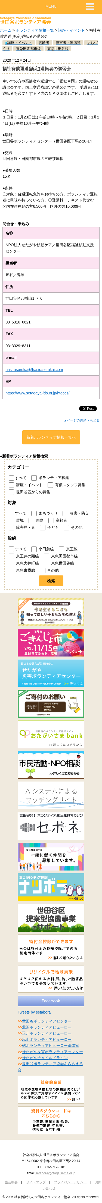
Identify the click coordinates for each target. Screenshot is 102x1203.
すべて (17, 478)
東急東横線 (22, 570)
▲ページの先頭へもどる (82, 420)
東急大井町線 (24, 563)
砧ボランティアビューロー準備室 (50, 1045)
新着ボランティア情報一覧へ (51, 437)
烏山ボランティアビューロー (47, 1039)
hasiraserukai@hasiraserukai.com (34, 369)
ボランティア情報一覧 (35, 30)
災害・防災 (76, 513)
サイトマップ (36, 1182)
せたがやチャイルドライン (45, 1058)
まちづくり (44, 513)
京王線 (68, 549)
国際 (36, 520)
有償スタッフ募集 (66, 485)
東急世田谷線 (59, 563)
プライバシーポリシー (70, 1182)
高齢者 (57, 520)
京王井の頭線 (24, 556)
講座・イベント (71, 30)
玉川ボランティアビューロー (47, 1033)
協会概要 (11, 1182)
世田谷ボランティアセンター (47, 1021)
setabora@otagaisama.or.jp (55, 1173)
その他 (73, 527)
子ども (49, 527)
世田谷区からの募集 (29, 492)
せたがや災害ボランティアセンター (52, 1052)
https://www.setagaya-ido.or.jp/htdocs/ (37, 393)
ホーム (5, 30)
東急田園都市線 (61, 556)
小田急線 (42, 549)
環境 (16, 520)
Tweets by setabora (34, 1012)
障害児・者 (22, 527)
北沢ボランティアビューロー (47, 1027)
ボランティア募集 (50, 478)
